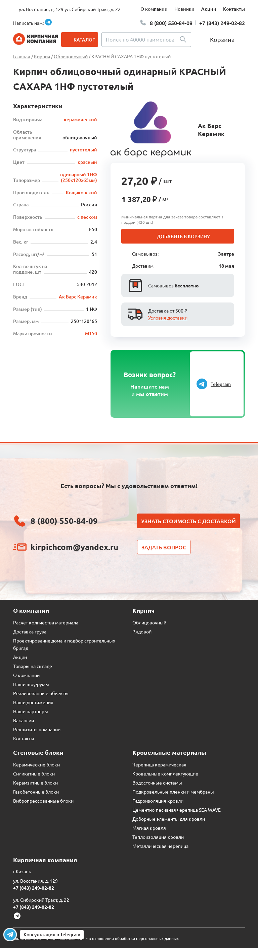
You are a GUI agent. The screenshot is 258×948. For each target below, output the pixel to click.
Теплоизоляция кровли (158, 837)
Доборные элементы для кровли (168, 819)
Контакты (234, 9)
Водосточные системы (157, 783)
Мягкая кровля (149, 828)
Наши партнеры (30, 711)
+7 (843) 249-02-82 (222, 22)
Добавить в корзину (183, 236)
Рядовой (142, 631)
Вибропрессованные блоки (43, 801)
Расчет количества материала (45, 622)
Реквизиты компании (36, 729)
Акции (208, 9)
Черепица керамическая (159, 764)
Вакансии (23, 720)
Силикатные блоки (34, 773)
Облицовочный (149, 622)
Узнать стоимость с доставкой (188, 521)
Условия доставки (167, 318)
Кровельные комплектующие (165, 773)
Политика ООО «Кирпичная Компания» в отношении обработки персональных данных (96, 938)
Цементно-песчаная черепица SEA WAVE (176, 810)
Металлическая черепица (160, 846)
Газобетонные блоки (36, 792)
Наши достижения (33, 702)
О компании (154, 9)
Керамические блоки (36, 764)
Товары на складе (32, 666)
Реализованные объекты (41, 693)
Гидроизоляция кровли (157, 801)
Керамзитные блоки (35, 783)
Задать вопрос (163, 547)
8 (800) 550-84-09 (171, 22)
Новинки (184, 9)
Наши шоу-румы (31, 684)
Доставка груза (29, 631)
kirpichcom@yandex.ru (74, 547)
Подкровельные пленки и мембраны (173, 792)
